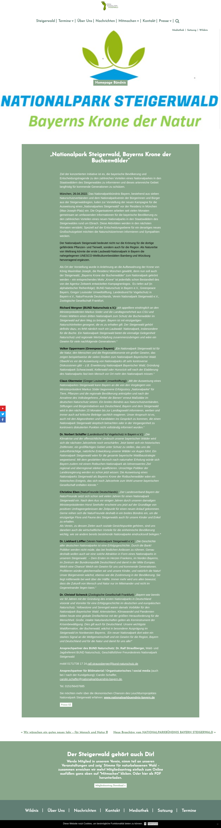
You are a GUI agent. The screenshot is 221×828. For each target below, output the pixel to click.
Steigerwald (45, 21)
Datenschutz (153, 824)
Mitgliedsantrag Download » (110, 786)
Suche (177, 21)
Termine (64, 21)
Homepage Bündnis (110, 82)
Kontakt (149, 21)
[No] (217, 824)
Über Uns (84, 21)
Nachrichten (105, 21)
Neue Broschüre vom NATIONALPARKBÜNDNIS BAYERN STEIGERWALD (163, 732)
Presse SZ (66, 705)
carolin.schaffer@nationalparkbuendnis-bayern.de (91, 679)
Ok (145, 824)
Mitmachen (127, 21)
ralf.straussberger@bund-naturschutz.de (113, 663)
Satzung (191, 30)
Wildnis (203, 30)
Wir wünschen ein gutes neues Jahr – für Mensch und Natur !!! (66, 732)
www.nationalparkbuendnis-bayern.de (129, 697)
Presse (164, 21)
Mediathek (178, 30)
